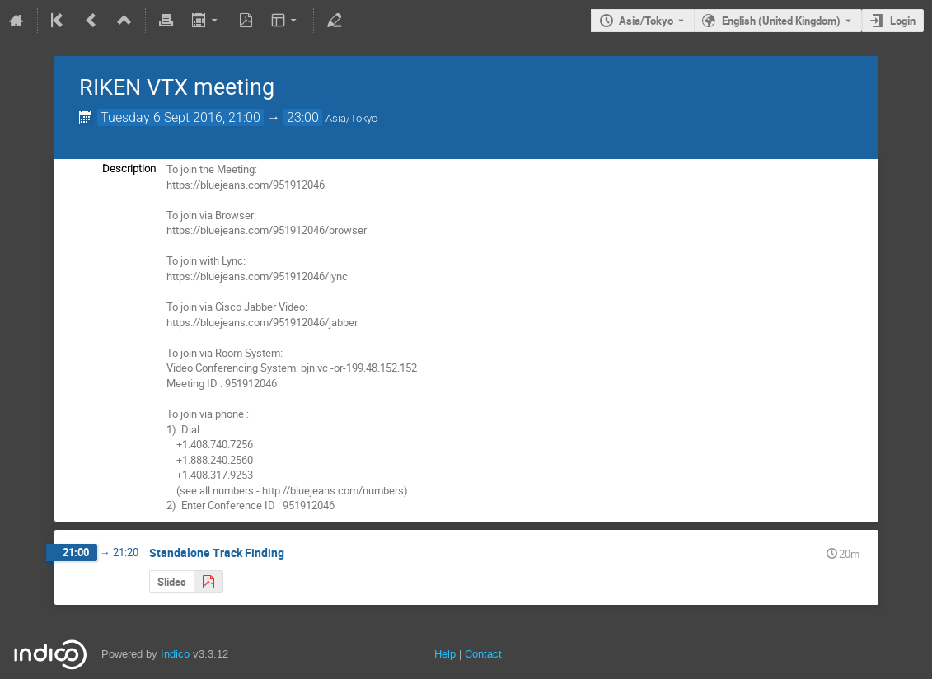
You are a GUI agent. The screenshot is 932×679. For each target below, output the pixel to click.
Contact (483, 654)
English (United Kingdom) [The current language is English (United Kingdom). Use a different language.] (781, 20)
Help (445, 654)
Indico (175, 654)
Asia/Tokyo (646, 20)
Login (903, 20)
